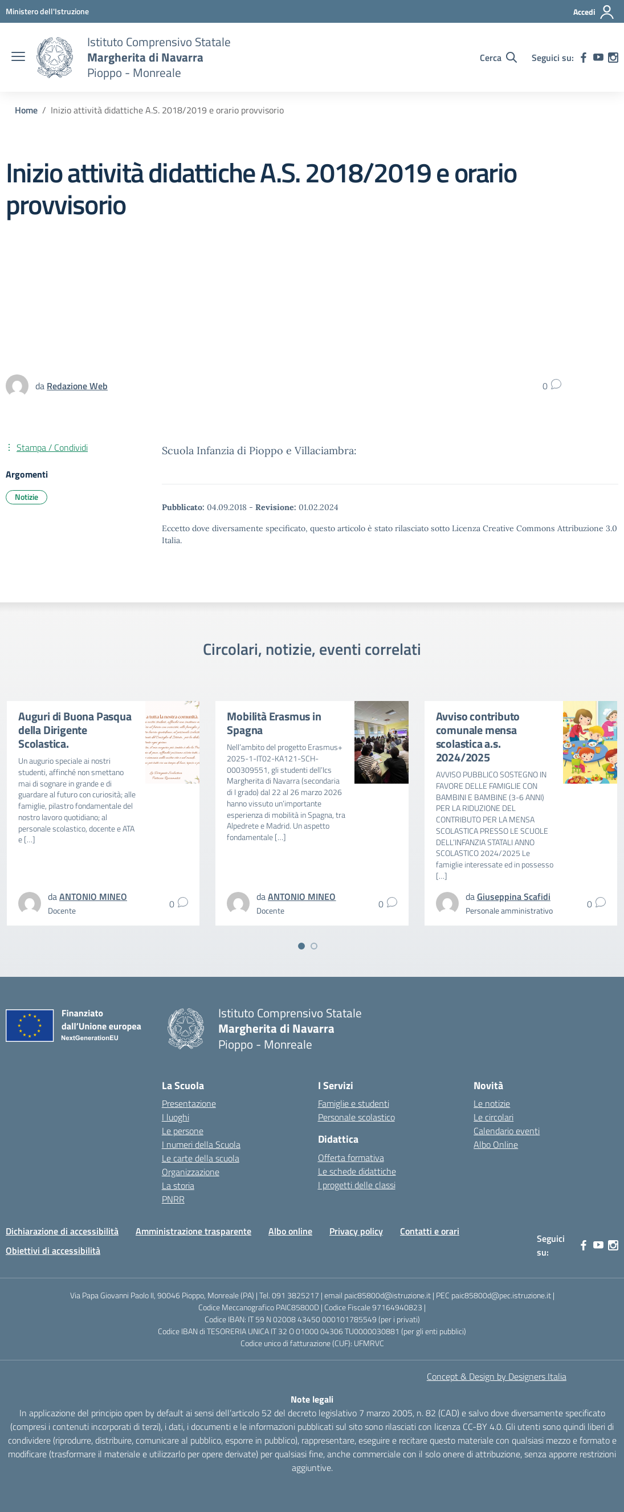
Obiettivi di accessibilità (53, 1250)
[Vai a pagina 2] (314, 946)
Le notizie (492, 1103)
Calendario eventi (507, 1131)
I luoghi (175, 1117)
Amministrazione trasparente (193, 1231)
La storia (178, 1185)
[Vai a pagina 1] (301, 946)
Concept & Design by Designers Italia (496, 1376)
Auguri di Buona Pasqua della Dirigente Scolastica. (75, 729)
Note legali (312, 1399)
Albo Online (496, 1144)
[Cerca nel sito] (498, 57)
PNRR (173, 1199)
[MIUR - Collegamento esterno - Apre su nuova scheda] (47, 11)
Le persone (182, 1131)
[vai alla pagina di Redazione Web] (77, 386)
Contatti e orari (429, 1231)
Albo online (290, 1231)
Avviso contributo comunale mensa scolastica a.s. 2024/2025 (478, 736)
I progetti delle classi (356, 1185)
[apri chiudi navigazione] (18, 57)
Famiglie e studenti (353, 1103)
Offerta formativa (351, 1157)
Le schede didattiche (357, 1171)
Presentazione (189, 1103)
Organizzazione (190, 1172)
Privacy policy (356, 1231)
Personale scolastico (356, 1117)
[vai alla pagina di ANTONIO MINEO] (93, 896)
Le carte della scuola (200, 1158)
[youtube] (598, 57)
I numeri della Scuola (201, 1144)
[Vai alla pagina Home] (26, 110)
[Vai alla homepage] (54, 57)
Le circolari (493, 1117)
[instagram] (613, 57)
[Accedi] (594, 12)
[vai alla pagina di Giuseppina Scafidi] (513, 896)
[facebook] (583, 57)
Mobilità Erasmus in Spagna (274, 723)
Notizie (26, 497)
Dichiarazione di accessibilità (62, 1231)
